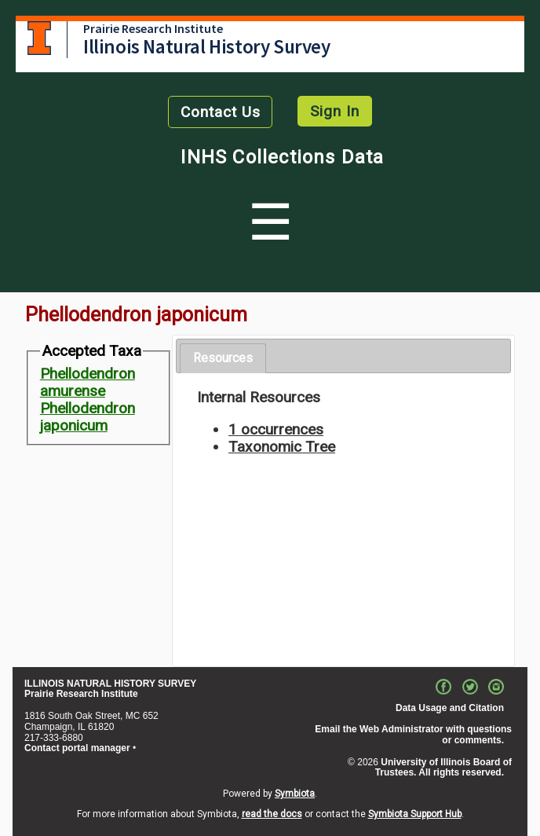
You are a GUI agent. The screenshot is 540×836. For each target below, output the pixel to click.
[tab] (223, 358)
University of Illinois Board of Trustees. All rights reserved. (443, 768)
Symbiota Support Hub (415, 814)
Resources (223, 357)
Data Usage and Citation (450, 707)
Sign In (334, 111)
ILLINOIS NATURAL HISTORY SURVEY (110, 683)
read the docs (272, 814)
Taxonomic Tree (281, 447)
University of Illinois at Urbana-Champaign (39, 38)
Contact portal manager (77, 748)
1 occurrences (275, 429)
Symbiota (295, 793)
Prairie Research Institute (153, 28)
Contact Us (221, 112)
